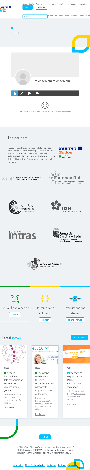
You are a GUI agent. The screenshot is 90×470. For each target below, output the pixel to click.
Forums (75, 15)
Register (41, 7)
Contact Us (51, 464)
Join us (45, 437)
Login (27, 7)
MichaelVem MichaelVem (52, 81)
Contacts (85, 15)
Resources (59, 15)
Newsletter (72, 464)
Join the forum (75, 320)
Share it (15, 315)
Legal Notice (18, 464)
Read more (9, 407)
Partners (62, 464)
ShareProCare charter (35, 464)
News (68, 15)
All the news (80, 337)
